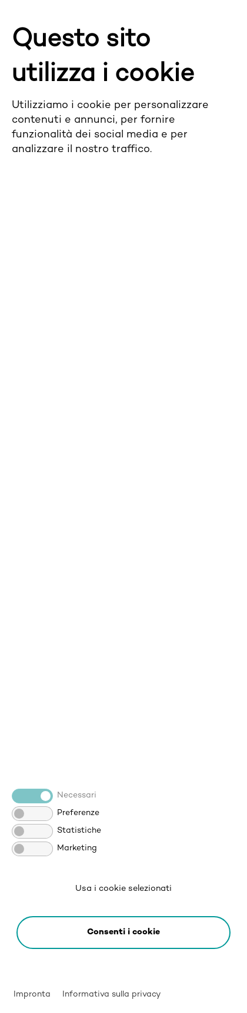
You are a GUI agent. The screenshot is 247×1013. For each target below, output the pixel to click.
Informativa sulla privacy (111, 994)
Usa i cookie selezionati (123, 888)
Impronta (32, 994)
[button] (123, 932)
